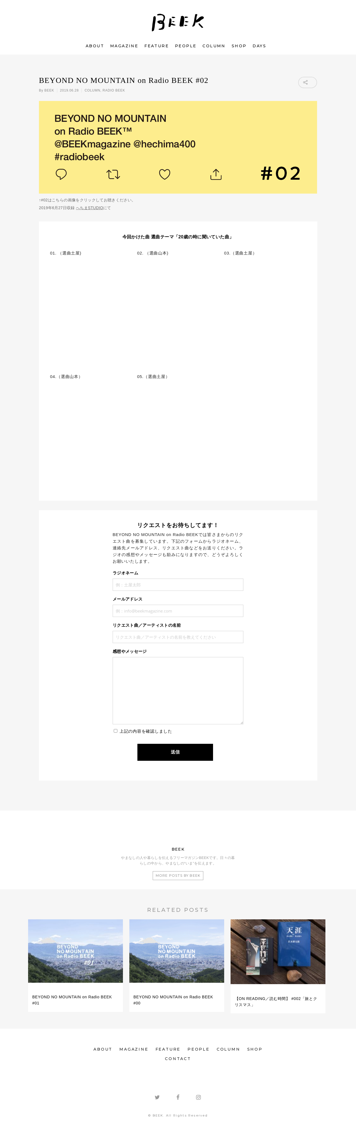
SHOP (239, 45)
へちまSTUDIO (89, 208)
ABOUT (95, 45)
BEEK (49, 90)
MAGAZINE (124, 45)
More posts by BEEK (178, 875)
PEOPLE (185, 45)
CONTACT (178, 1058)
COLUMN (213, 45)
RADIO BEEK (114, 90)
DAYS (259, 45)
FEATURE (156, 45)
